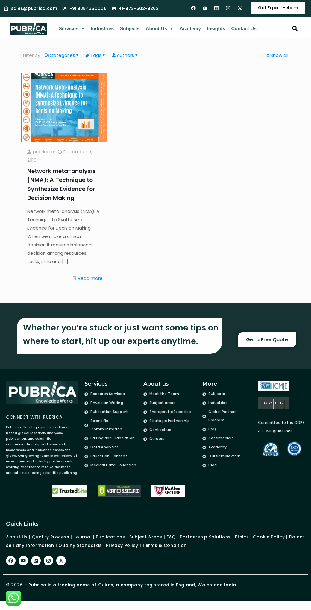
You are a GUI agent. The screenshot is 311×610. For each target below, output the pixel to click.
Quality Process (50, 541)
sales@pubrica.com (34, 11)
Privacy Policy (122, 550)
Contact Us (244, 32)
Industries (102, 32)
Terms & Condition (164, 550)
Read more (90, 282)
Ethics (241, 541)
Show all (277, 59)
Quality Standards (80, 550)
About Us (160, 33)
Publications (110, 541)
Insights (216, 32)
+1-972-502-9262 (139, 11)
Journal (82, 541)
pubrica (41, 156)
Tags (95, 59)
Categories (62, 59)
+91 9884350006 (88, 11)
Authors (125, 59)
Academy (190, 32)
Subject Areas (145, 541)
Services (72, 33)
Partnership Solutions (205, 541)
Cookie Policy (269, 541)
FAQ (171, 541)
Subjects (130, 32)
